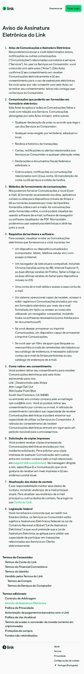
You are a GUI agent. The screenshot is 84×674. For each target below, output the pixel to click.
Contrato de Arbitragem (20, 598)
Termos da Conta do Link (21, 562)
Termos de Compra (20, 580)
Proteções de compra (19, 630)
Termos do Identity (17, 571)
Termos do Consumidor (18, 557)
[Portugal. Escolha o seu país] (66, 665)
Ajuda (57, 646)
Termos (57, 651)
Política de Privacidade (19, 607)
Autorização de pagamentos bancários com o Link (37, 612)
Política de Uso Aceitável (20, 617)
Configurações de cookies (66, 661)
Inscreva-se (56, 8)
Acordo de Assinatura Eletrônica (25, 603)
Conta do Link (23, 502)
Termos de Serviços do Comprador (29, 585)
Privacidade (60, 656)
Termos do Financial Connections (26, 566)
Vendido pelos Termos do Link (24, 576)
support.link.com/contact (29, 462)
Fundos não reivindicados (21, 635)
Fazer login (73, 8)
